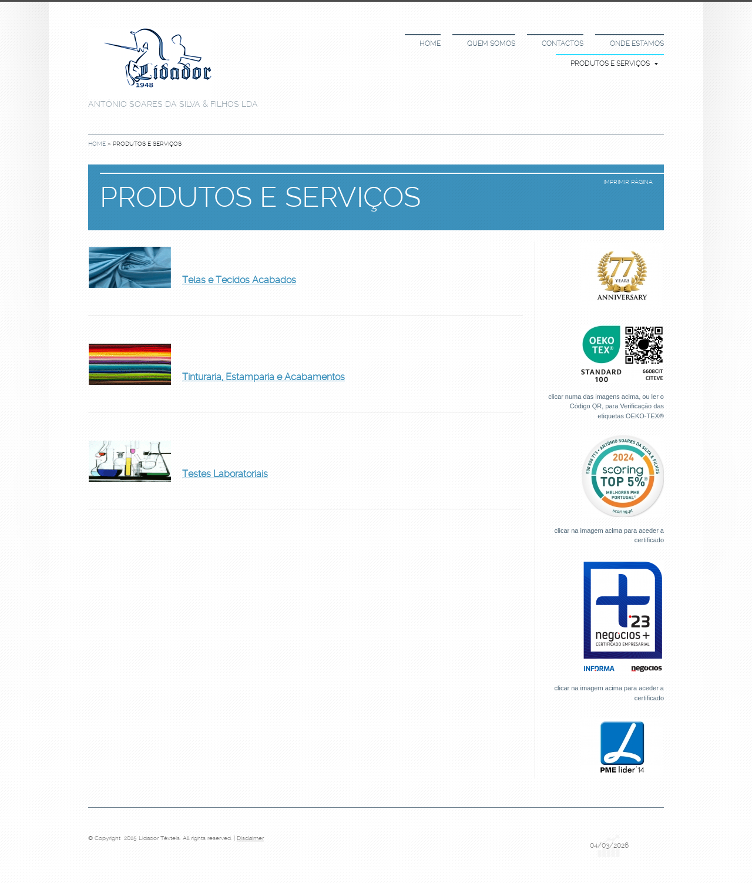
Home (430, 43)
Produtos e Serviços (614, 63)
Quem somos (491, 43)
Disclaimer (250, 838)
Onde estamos (637, 43)
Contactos (562, 43)
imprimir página (628, 182)
